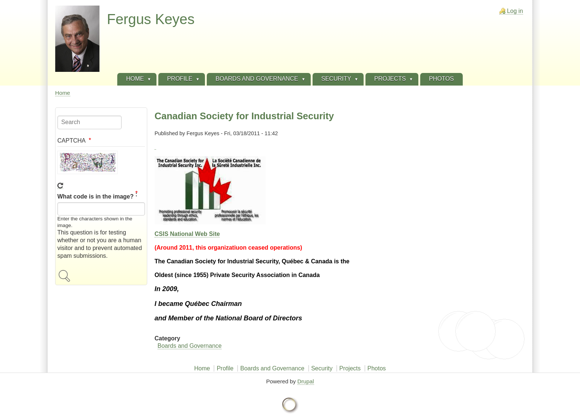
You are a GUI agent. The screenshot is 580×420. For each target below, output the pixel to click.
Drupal (305, 381)
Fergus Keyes (151, 19)
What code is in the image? (95, 197)
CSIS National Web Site (187, 234)
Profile (225, 368)
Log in (515, 11)
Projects (350, 368)
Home (62, 93)
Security (322, 368)
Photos (376, 368)
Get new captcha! (60, 186)
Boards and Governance (190, 346)
